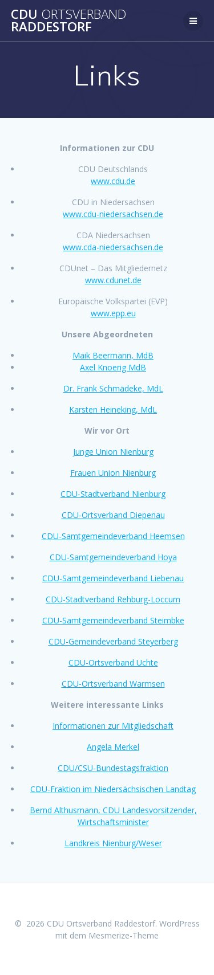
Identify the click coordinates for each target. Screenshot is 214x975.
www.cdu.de (113, 181)
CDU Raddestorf (68, 21)
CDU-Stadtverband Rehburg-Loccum (113, 599)
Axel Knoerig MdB (113, 367)
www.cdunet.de (113, 280)
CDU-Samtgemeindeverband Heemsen (113, 536)
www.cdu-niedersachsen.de (113, 214)
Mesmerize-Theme (123, 935)
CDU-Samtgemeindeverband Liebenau (113, 578)
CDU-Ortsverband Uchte (113, 662)
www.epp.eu (113, 313)
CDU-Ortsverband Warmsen (113, 683)
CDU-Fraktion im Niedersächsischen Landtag (113, 789)
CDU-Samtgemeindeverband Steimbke (113, 620)
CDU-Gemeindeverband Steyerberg (113, 641)
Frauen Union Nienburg (113, 472)
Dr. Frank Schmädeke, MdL (113, 388)
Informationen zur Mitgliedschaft (113, 725)
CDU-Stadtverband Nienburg (112, 493)
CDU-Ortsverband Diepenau (113, 514)
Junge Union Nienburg (113, 451)
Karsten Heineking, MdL (113, 409)
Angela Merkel (113, 746)
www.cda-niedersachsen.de (113, 247)
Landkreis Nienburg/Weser (113, 843)
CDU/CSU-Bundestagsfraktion (113, 767)
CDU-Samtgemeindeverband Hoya (113, 557)
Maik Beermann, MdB (113, 355)
